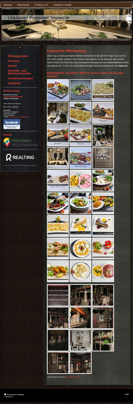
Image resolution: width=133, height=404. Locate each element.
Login (127, 394)
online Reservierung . (13, 97)
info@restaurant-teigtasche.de (19, 117)
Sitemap (21, 394)
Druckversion (10, 394)
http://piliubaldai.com (73, 377)
